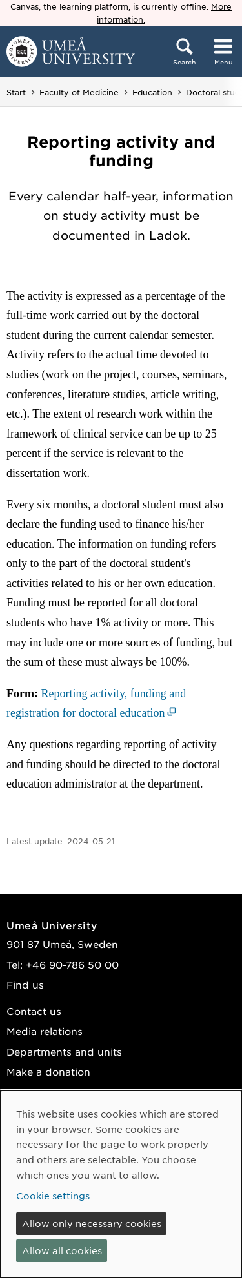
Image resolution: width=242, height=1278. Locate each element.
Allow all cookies (62, 1250)
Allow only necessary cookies (91, 1223)
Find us (25, 984)
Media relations (44, 1031)
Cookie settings (53, 1195)
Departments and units (64, 1051)
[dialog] (121, 1184)
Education (152, 92)
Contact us (33, 1011)
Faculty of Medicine (79, 92)
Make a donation (48, 1071)
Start (16, 92)
